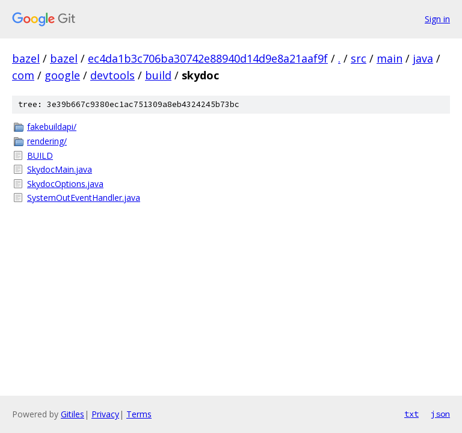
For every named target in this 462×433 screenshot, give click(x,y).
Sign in (437, 19)
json (440, 413)
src (358, 58)
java (423, 58)
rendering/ (47, 141)
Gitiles (72, 414)
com (23, 75)
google (62, 75)
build (158, 75)
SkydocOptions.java (65, 183)
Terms (139, 414)
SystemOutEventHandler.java (83, 197)
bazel (26, 58)
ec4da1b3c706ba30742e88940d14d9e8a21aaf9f (208, 58)
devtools (112, 75)
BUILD (40, 155)
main (389, 58)
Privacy (105, 414)
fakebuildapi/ (51, 126)
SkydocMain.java (59, 169)
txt (411, 413)
